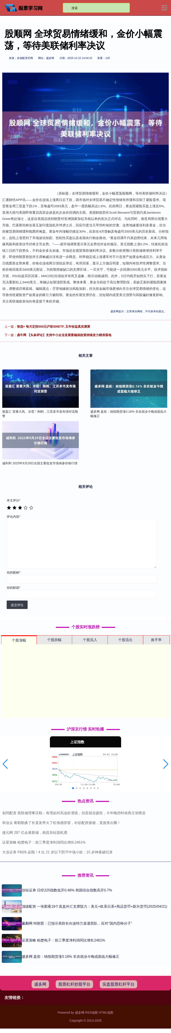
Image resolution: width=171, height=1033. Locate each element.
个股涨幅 (19, 640)
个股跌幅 (54, 640)
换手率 (156, 640)
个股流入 (90, 640)
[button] (5, 764)
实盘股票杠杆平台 (118, 984)
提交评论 (17, 605)
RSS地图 (91, 1012)
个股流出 (125, 640)
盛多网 (40, 984)
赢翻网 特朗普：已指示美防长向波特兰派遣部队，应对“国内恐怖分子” (77, 923)
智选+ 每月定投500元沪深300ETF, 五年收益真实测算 (53, 326)
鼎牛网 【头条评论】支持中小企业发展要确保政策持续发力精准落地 (64, 335)
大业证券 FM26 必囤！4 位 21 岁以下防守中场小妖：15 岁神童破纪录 (57, 852)
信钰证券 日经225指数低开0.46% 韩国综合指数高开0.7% (67, 890)
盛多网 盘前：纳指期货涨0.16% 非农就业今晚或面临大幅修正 (70, 956)
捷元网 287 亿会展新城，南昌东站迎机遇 (34, 832)
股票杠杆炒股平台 (74, 984)
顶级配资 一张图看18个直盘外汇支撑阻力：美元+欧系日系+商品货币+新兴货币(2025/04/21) (94, 906)
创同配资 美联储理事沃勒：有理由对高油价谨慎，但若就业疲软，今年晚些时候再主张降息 (74, 813)
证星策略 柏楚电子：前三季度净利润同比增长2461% (44, 842)
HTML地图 (106, 1012)
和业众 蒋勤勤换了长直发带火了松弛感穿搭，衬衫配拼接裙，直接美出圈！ (61, 823)
